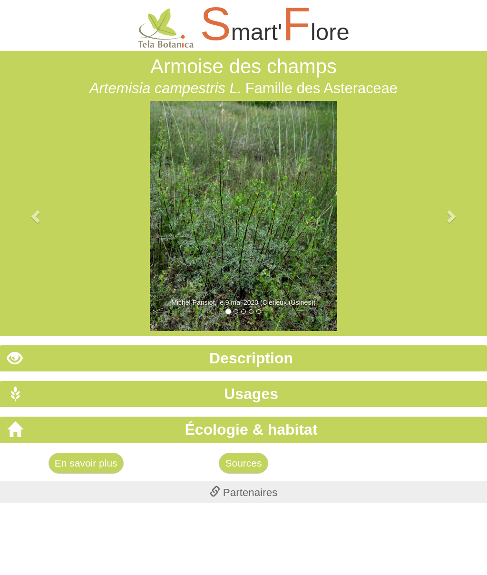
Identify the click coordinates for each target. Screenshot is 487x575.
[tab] (243, 358)
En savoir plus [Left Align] (86, 463)
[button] (36, 216)
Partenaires (244, 492)
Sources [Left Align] (243, 463)
